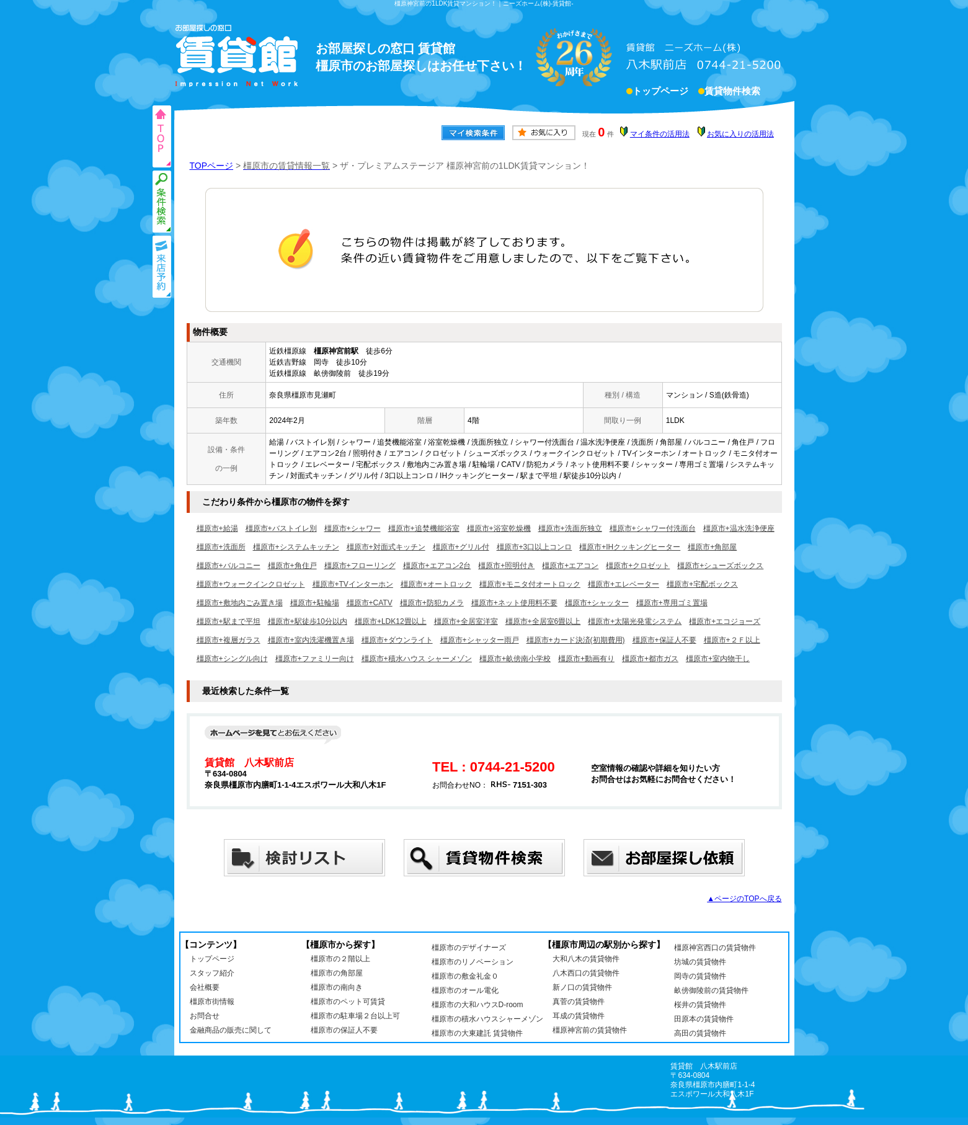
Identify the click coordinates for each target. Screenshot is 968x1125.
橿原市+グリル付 (461, 547)
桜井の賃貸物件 (700, 1004)
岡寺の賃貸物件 (700, 976)
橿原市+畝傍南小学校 (515, 658)
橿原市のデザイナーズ (469, 947)
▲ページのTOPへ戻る (744, 898)
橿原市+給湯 (217, 528)
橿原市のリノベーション (472, 962)
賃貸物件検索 (732, 92)
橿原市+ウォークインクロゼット (251, 584)
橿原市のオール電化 (465, 990)
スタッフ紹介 (212, 973)
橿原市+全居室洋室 (466, 621)
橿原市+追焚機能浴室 (424, 528)
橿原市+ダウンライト (397, 640)
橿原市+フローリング (360, 565)
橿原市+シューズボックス (720, 565)
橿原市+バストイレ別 (281, 528)
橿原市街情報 (212, 1001)
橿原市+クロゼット (638, 565)
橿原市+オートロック (436, 584)
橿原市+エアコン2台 (437, 565)
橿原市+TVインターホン (353, 584)
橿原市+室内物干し (718, 658)
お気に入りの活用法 (740, 134)
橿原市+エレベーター (623, 584)
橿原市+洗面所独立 (570, 528)
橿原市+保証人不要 (664, 640)
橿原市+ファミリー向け (314, 658)
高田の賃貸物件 (700, 1033)
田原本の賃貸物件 (704, 1019)
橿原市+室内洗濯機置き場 (311, 640)
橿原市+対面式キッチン (386, 547)
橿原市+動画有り (586, 658)
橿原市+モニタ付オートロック (529, 584)
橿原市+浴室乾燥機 (499, 528)
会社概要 (205, 987)
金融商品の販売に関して (231, 1030)
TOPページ (212, 166)
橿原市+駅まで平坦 (228, 621)
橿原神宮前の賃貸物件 (590, 1030)
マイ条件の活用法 (660, 134)
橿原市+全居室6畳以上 (543, 621)
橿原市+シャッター (597, 602)
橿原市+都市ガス (650, 658)
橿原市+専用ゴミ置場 (672, 602)
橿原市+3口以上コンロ (534, 547)
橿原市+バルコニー (228, 565)
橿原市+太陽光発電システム (635, 621)
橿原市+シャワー (352, 528)
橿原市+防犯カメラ (432, 602)
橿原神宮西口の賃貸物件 (715, 947)
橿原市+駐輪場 (314, 602)
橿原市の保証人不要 (344, 1030)
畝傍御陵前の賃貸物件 (711, 990)
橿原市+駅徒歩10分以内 (307, 621)
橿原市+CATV (370, 602)
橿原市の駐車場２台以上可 (355, 1016)
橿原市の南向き (337, 987)
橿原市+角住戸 (292, 565)
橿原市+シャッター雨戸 (479, 640)
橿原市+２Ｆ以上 (732, 640)
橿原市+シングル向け (232, 658)
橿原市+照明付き (506, 565)
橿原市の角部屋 (337, 973)
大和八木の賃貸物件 (586, 958)
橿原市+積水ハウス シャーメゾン (417, 658)
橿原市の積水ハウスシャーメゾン (487, 1019)
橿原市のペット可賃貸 (348, 1001)
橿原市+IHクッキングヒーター (629, 547)
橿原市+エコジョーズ (724, 621)
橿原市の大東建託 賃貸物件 (477, 1033)
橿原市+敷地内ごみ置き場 (240, 602)
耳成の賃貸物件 (579, 1016)
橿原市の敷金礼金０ (465, 976)
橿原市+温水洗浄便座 (739, 528)
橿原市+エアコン (570, 565)
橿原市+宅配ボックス (702, 584)
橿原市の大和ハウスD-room (477, 1004)
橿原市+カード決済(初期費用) (575, 640)
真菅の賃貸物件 (579, 1001)
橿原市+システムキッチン (296, 547)
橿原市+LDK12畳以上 (391, 621)
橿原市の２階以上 (340, 958)
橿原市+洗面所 (221, 547)
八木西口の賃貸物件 (586, 973)
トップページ (660, 92)
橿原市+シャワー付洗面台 (653, 528)
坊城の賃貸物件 (700, 962)
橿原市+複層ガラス (228, 640)
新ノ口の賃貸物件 (582, 987)
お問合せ (205, 1016)
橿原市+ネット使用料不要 (514, 602)
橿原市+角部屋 (712, 547)
